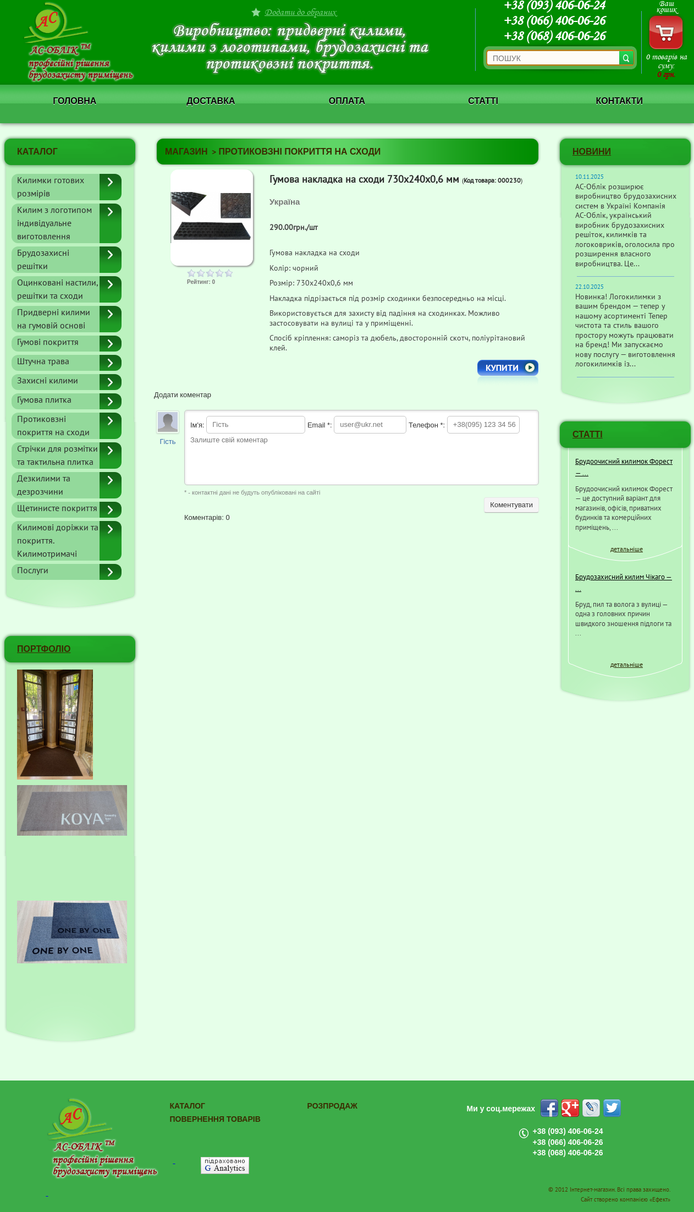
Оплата (347, 101)
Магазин (186, 151)
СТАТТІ (587, 434)
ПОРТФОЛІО (43, 649)
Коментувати (511, 505)
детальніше (626, 549)
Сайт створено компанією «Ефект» (625, 1199)
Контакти (619, 101)
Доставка (210, 101)
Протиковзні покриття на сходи (300, 151)
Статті (483, 101)
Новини (591, 151)
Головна (74, 101)
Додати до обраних (300, 12)
